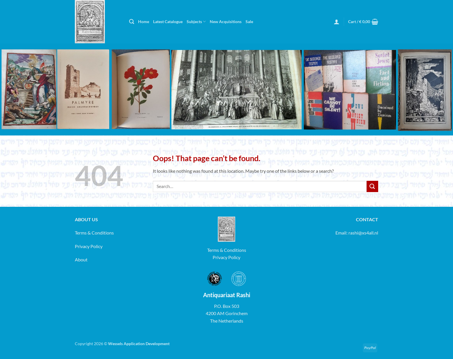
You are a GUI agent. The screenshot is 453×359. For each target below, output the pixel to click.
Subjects (196, 21)
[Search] (131, 22)
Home (143, 21)
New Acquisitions (226, 21)
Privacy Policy (89, 246)
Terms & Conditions (94, 232)
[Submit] (372, 186)
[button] (336, 21)
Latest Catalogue (168, 21)
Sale (249, 21)
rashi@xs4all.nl (363, 232)
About (81, 259)
